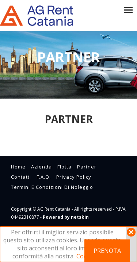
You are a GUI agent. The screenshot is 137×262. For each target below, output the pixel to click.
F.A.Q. (44, 177)
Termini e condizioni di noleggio (52, 187)
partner (86, 166)
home (18, 166)
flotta (64, 166)
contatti (21, 177)
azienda (41, 166)
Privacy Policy (73, 177)
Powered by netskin (66, 217)
